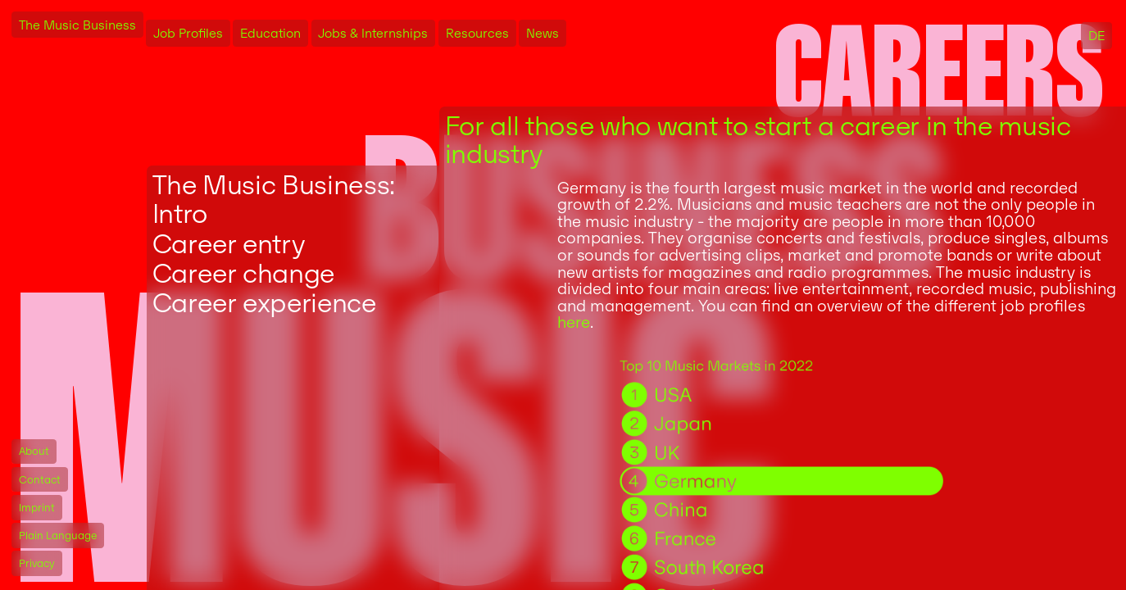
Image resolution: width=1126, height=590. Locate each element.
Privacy (37, 563)
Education (270, 33)
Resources (477, 33)
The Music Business (77, 25)
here (573, 322)
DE (1096, 35)
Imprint (37, 508)
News (542, 33)
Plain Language (58, 535)
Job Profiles (188, 33)
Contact (40, 480)
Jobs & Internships (373, 33)
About (34, 451)
